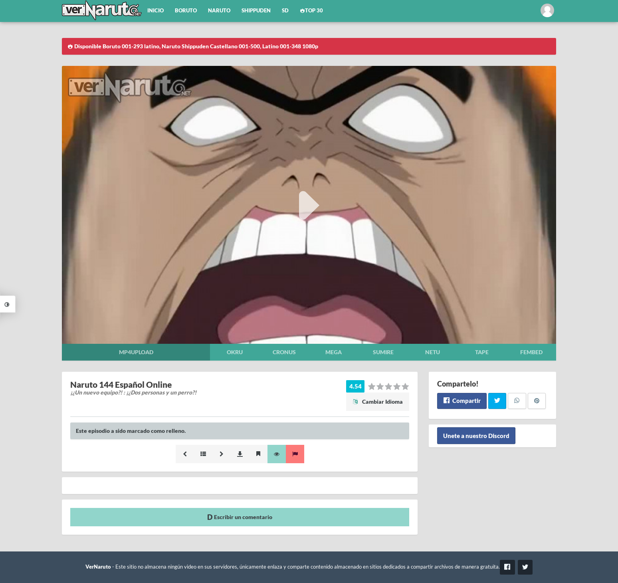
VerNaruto (98, 567)
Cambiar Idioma (378, 401)
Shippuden (256, 11)
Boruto (186, 11)
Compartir (461, 400)
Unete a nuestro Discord (476, 435)
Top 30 (311, 11)
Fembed (531, 352)
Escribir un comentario (239, 517)
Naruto (219, 11)
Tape (482, 352)
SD (285, 11)
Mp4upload (136, 352)
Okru (235, 352)
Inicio (155, 11)
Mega (333, 352)
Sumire (383, 352)
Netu (432, 352)
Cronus (284, 352)
